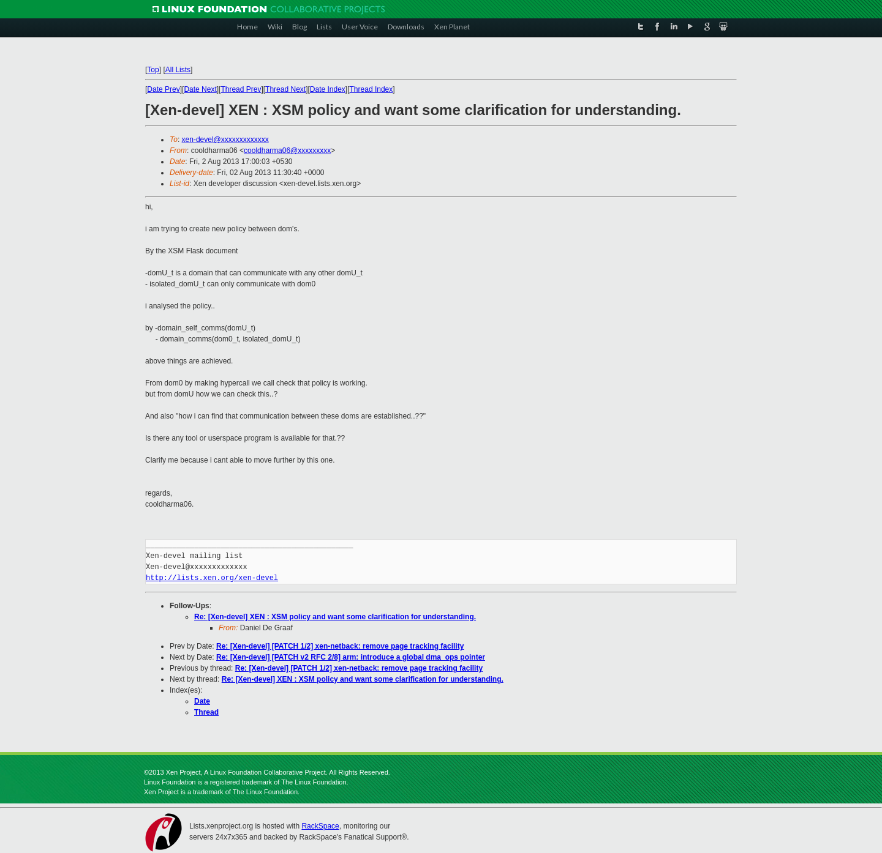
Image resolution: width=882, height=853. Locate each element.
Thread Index (371, 89)
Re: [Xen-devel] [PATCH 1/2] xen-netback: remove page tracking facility (340, 646)
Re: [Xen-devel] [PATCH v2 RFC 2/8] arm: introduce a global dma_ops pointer (350, 657)
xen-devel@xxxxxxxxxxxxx (225, 139)
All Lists (177, 69)
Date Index (327, 89)
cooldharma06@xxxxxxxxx (287, 150)
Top (153, 69)
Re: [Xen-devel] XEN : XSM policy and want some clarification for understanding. (335, 617)
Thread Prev (241, 89)
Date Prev (163, 89)
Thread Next (285, 89)
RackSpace (320, 826)
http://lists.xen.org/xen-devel (212, 578)
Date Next (200, 89)
